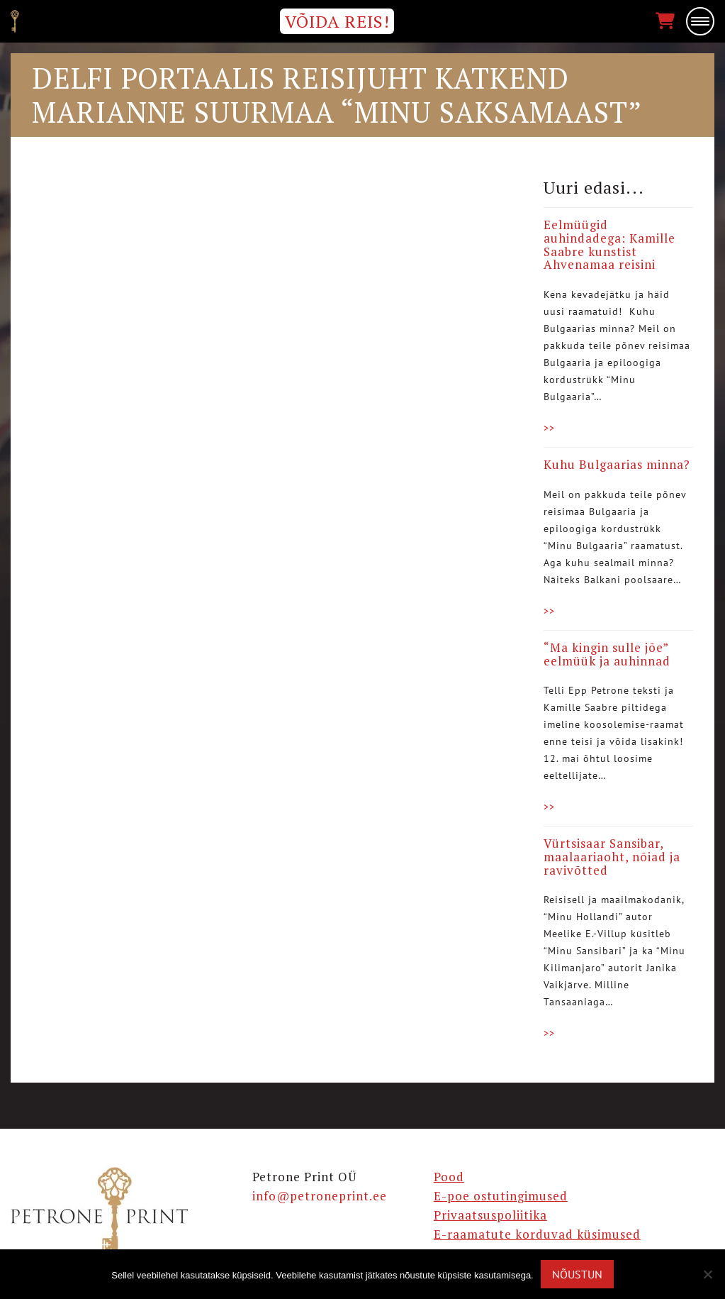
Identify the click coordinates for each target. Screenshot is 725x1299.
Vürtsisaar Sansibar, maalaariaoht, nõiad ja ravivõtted (612, 856)
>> (549, 427)
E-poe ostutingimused (501, 1196)
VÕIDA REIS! (337, 21)
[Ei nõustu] (707, 1274)
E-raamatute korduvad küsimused (537, 1234)
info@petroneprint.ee (319, 1196)
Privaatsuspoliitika (490, 1215)
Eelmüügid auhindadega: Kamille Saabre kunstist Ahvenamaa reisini (609, 244)
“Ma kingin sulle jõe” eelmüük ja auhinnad (607, 654)
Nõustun (577, 1274)
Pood (449, 1176)
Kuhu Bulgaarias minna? (617, 464)
